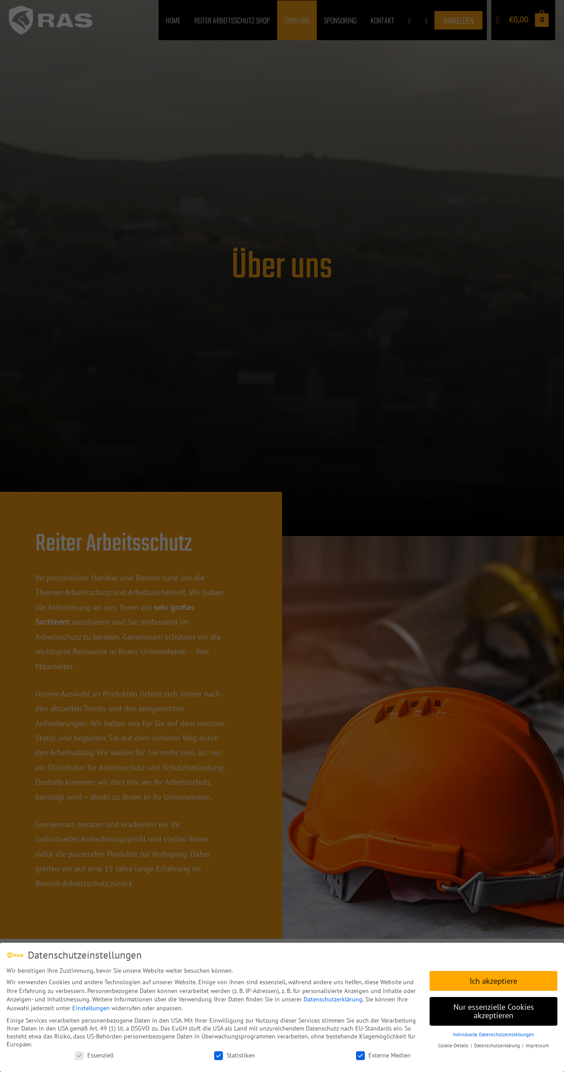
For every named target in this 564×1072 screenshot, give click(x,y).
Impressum (537, 1045)
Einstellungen (91, 1008)
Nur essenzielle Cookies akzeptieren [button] (493, 1010)
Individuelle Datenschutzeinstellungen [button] (493, 1034)
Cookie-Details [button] (454, 1045)
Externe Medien (383, 1055)
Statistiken (234, 1055)
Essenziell (94, 1055)
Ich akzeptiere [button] (493, 980)
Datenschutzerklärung (333, 999)
